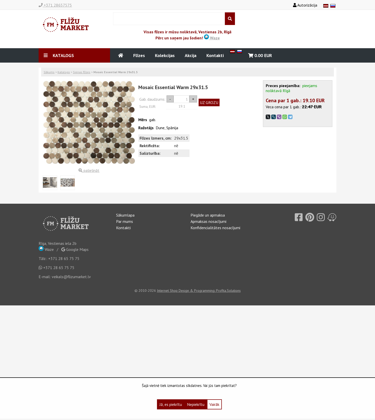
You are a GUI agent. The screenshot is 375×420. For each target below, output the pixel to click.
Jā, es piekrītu (170, 404)
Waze (212, 37)
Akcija (190, 55)
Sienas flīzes (81, 72)
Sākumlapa (125, 215)
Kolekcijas (165, 55)
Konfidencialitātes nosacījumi (215, 227)
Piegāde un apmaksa (208, 215)
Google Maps (75, 249)
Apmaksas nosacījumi (208, 221)
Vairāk (214, 404)
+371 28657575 (55, 5)
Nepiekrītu (195, 404)
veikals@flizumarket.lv (71, 276)
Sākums (49, 72)
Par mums (124, 221)
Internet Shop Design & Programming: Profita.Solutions (199, 290)
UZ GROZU (209, 102)
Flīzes (139, 55)
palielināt (88, 170)
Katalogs (64, 72)
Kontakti (215, 55)
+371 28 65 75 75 (63, 258)
